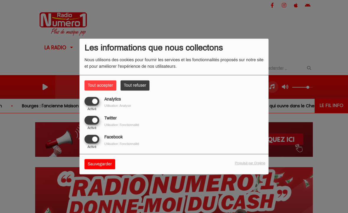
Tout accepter (100, 85)
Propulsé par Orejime (250, 163)
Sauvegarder (100, 164)
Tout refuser (135, 85)
